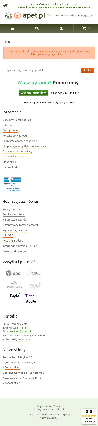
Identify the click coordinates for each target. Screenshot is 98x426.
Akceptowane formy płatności (20, 225)
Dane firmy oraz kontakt (17, 119)
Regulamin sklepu (13, 240)
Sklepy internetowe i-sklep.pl (49, 408)
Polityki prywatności (49, 417)
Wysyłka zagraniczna (15, 230)
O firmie (7, 125)
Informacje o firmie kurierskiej (20, 245)
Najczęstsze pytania (14, 219)
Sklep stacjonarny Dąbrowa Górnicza (24, 146)
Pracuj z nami (10, 130)
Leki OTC (8, 235)
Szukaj (88, 70)
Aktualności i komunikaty (17, 151)
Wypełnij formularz (33, 92)
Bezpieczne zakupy (14, 214)
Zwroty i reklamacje (14, 251)
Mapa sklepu (10, 161)
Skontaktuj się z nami (17, 339)
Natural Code (10, 167)
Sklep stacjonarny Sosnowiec (20, 140)
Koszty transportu (13, 209)
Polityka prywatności (15, 135)
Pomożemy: (49, 82)
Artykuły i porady (13, 156)
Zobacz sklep (12, 367)
